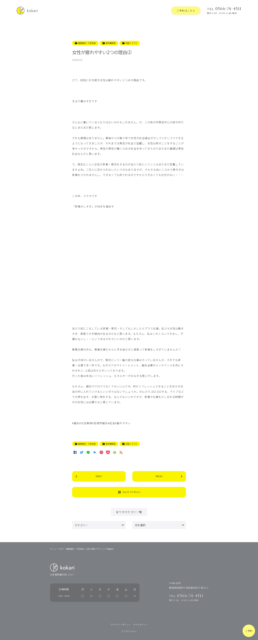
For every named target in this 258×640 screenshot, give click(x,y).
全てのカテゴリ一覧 (129, 512)
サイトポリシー (140, 624)
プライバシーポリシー (120, 624)
